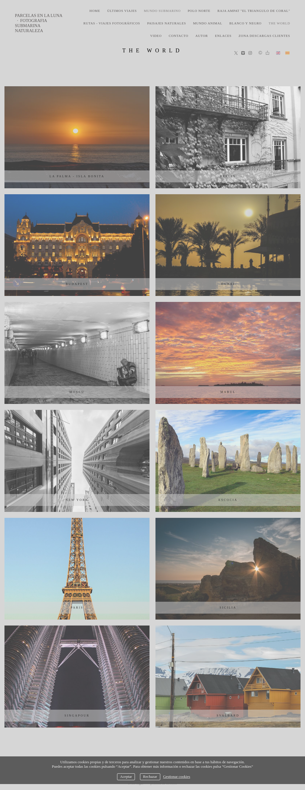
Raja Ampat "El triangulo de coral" (253, 10)
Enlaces (223, 35)
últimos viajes (122, 10)
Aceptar (126, 777)
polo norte (199, 10)
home (94, 10)
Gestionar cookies (176, 777)
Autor (201, 35)
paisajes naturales (166, 23)
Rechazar (150, 777)
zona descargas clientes (264, 35)
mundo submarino (162, 10)
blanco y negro (245, 23)
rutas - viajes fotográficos (111, 23)
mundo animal (207, 23)
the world (279, 23)
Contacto (178, 35)
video (156, 35)
